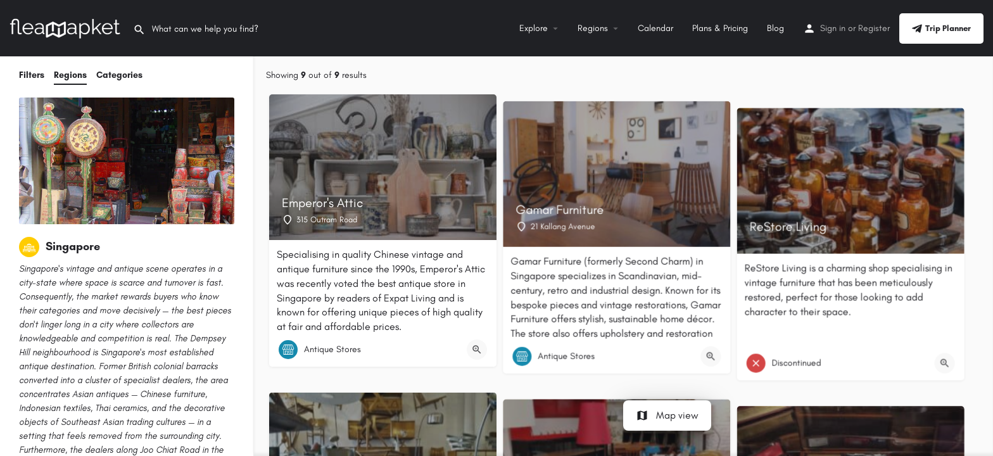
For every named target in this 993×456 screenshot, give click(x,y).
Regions (593, 28)
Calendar (655, 28)
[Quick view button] (477, 349)
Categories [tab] (119, 75)
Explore (533, 28)
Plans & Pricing (720, 28)
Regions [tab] (70, 75)
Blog (775, 28)
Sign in (832, 28)
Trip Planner (941, 28)
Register (874, 28)
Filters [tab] (31, 75)
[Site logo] (66, 27)
